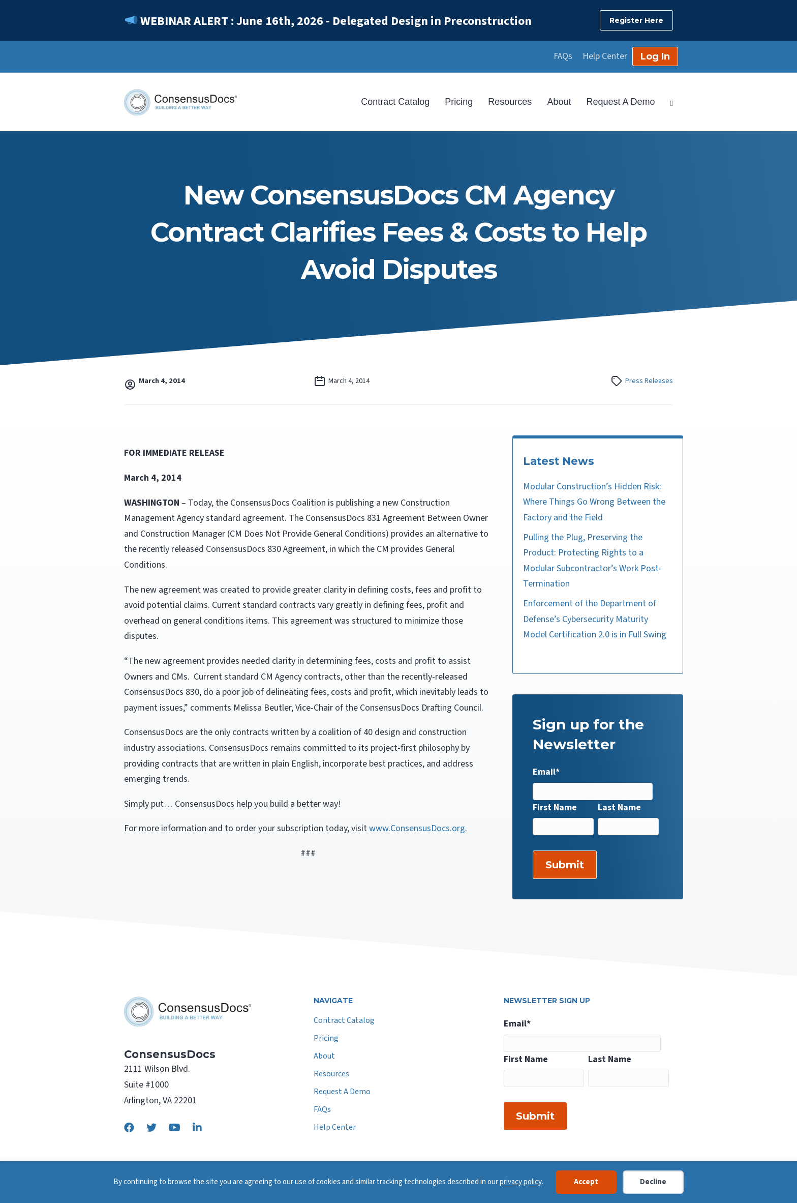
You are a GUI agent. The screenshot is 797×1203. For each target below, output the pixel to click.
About (559, 102)
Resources (510, 102)
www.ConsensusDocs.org (417, 828)
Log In (655, 56)
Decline (653, 1182)
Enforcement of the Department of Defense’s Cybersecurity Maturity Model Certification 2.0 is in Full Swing (594, 619)
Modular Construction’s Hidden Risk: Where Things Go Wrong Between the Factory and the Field (594, 502)
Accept (586, 1182)
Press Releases (649, 380)
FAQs (563, 56)
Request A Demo (620, 102)
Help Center (605, 56)
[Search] (668, 102)
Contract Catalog (395, 102)
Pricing (459, 102)
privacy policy (521, 1182)
